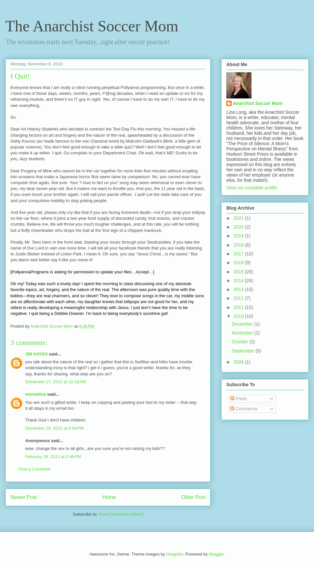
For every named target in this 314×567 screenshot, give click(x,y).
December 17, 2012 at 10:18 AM (55, 381)
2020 (239, 227)
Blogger (216, 554)
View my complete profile (251, 187)
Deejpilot (174, 554)
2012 (239, 298)
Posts (238, 398)
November (243, 332)
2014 (239, 280)
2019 (239, 235)
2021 (239, 218)
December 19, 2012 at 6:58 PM (54, 428)
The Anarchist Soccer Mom (91, 26)
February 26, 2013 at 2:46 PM (53, 456)
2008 (239, 362)
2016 (239, 262)
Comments (244, 408)
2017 (239, 253)
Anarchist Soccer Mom (258, 103)
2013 (239, 289)
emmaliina (35, 394)
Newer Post (23, 497)
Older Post (193, 497)
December (243, 324)
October (241, 341)
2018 (239, 245)
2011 (239, 307)
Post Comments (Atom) (121, 514)
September (243, 350)
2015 (239, 271)
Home (109, 497)
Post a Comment (34, 469)
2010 (239, 316)
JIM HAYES (36, 354)
